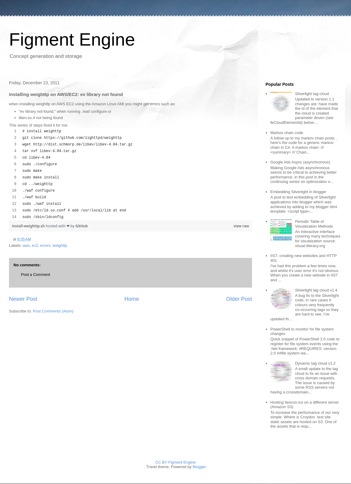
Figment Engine (72, 39)
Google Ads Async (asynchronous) (300, 162)
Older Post (239, 299)
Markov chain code (286, 132)
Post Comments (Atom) (53, 311)
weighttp (59, 245)
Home (131, 299)
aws (26, 245)
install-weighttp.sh (29, 226)
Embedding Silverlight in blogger (298, 192)
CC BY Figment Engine (175, 462)
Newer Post (23, 299)
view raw (241, 226)
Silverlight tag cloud (312, 93)
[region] (130, 174)
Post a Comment (35, 274)
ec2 (35, 245)
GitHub (81, 226)
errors (45, 245)
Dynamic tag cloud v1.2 (315, 363)
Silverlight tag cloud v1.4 (316, 290)
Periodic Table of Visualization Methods (314, 224)
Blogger (199, 467)
